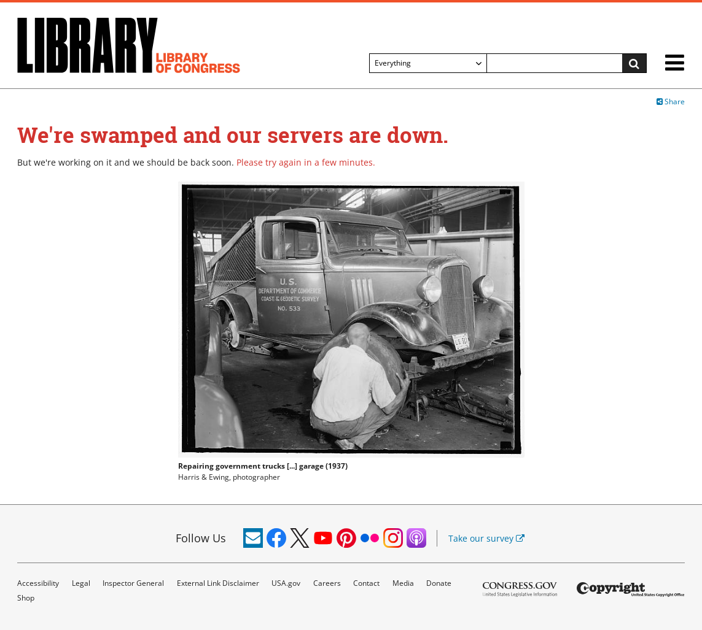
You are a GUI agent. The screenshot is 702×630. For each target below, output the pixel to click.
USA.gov (285, 583)
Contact (366, 583)
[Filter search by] (428, 63)
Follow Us (201, 538)
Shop (25, 598)
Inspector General (133, 583)
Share (671, 101)
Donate (438, 583)
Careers (327, 583)
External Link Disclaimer (218, 583)
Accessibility (38, 583)
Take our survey (486, 538)
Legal (81, 583)
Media (403, 583)
